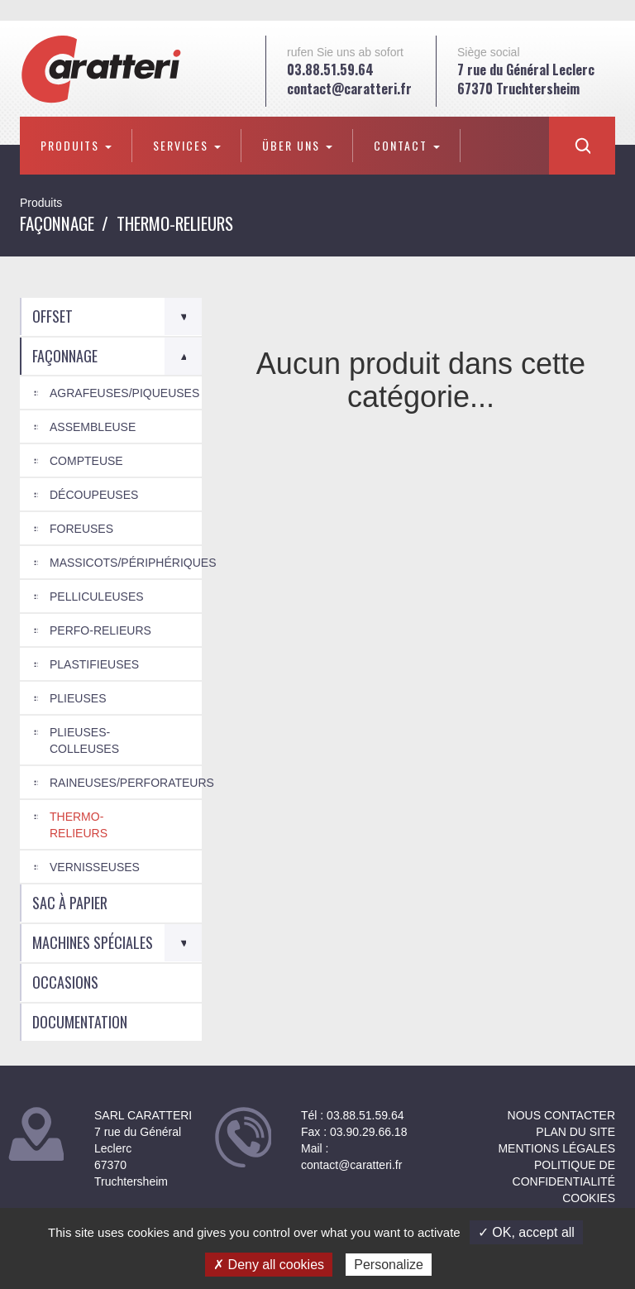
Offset (52, 316)
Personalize (388, 1265)
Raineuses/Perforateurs (126, 782)
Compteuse (86, 460)
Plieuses (78, 698)
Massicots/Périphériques (126, 562)
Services (187, 145)
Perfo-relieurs (100, 630)
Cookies (588, 1198)
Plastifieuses (94, 664)
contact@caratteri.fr (349, 88)
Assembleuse (93, 427)
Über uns (297, 145)
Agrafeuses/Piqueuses (124, 393)
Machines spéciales (92, 942)
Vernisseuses (95, 867)
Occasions (65, 982)
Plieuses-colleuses (84, 740)
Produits (76, 145)
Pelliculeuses (97, 596)
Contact (407, 145)
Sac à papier (69, 902)
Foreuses (81, 528)
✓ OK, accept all (526, 1232)
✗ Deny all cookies (268, 1265)
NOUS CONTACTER (561, 1115)
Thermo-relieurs (78, 825)
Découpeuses (94, 494)
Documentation (79, 1022)
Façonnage (57, 223)
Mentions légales (556, 1148)
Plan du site (575, 1131)
